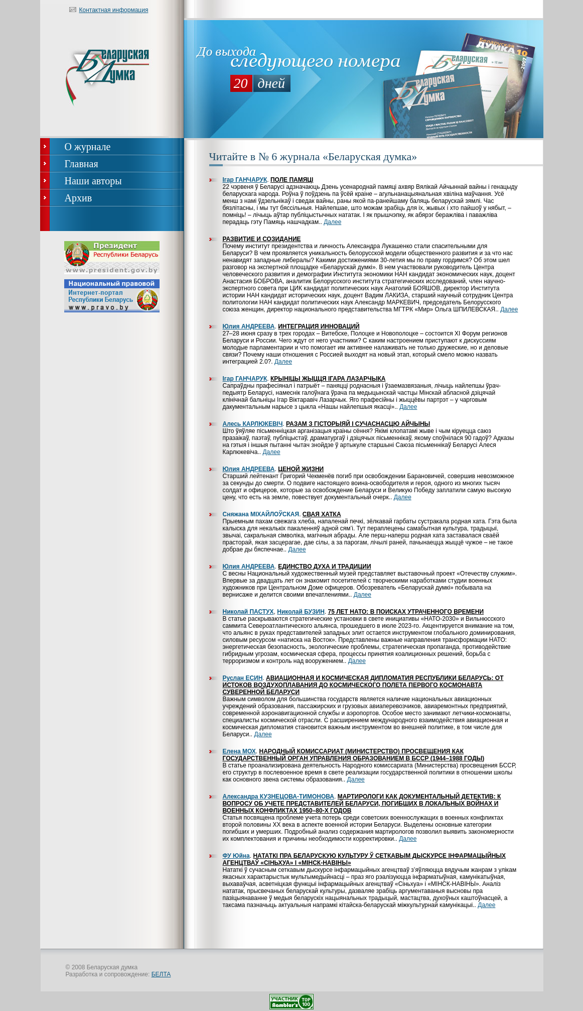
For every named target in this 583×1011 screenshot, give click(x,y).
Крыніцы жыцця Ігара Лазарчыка (327, 378)
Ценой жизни (301, 469)
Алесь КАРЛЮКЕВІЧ (253, 423)
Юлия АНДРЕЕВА (249, 326)
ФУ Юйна (236, 855)
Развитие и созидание (262, 239)
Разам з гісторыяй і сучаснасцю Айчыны (358, 423)
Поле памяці (291, 179)
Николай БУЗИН (301, 611)
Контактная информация (114, 10)
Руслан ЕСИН (243, 678)
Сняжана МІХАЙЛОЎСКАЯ (261, 514)
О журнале (88, 146)
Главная (81, 163)
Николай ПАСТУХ (248, 611)
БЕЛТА (161, 974)
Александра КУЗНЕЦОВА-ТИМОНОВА (278, 796)
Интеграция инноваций (318, 326)
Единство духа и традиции (324, 566)
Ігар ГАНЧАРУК (245, 179)
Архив (78, 197)
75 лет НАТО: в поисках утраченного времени (406, 611)
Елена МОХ (239, 751)
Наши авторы (93, 180)
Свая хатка (322, 514)
